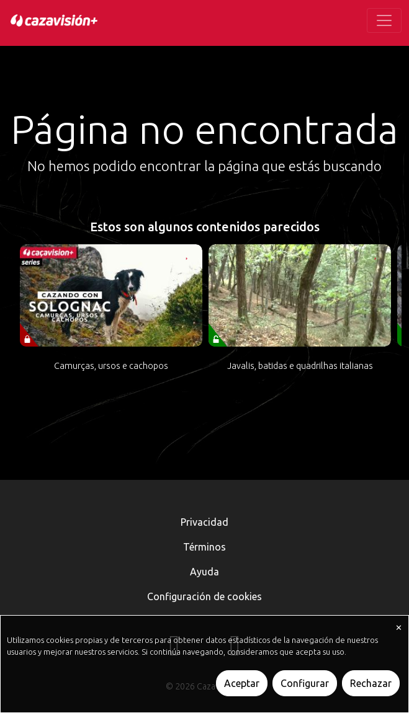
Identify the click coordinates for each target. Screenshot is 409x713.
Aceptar (241, 683)
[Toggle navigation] (384, 20)
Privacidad (204, 522)
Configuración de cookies (204, 596)
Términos (204, 546)
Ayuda (204, 571)
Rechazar (371, 683)
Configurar (305, 683)
